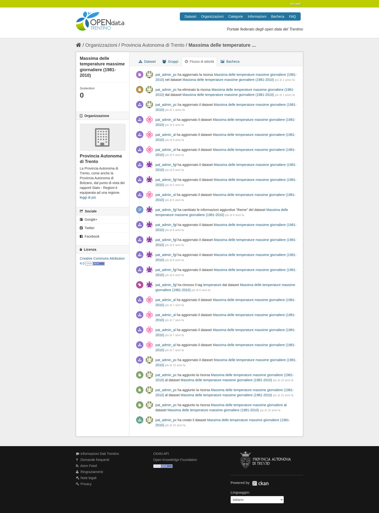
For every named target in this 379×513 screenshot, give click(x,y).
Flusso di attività (199, 61)
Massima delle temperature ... (222, 45)
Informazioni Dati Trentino (97, 454)
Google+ (88, 219)
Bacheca (277, 16)
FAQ (292, 16)
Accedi (295, 4)
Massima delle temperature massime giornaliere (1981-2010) (228, 80)
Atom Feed (86, 466)
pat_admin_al (165, 120)
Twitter (87, 228)
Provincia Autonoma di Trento (152, 45)
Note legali (86, 478)
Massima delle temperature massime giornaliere (247, 405)
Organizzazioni (212, 16)
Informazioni (257, 16)
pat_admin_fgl (166, 165)
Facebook (89, 236)
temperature (212, 285)
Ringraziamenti (89, 472)
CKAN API (161, 454)
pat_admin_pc (166, 75)
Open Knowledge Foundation (175, 460)
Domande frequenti (92, 460)
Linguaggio (240, 492)
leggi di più (88, 197)
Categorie (235, 16)
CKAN (260, 483)
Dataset (190, 16)
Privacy (84, 484)
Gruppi (170, 61)
